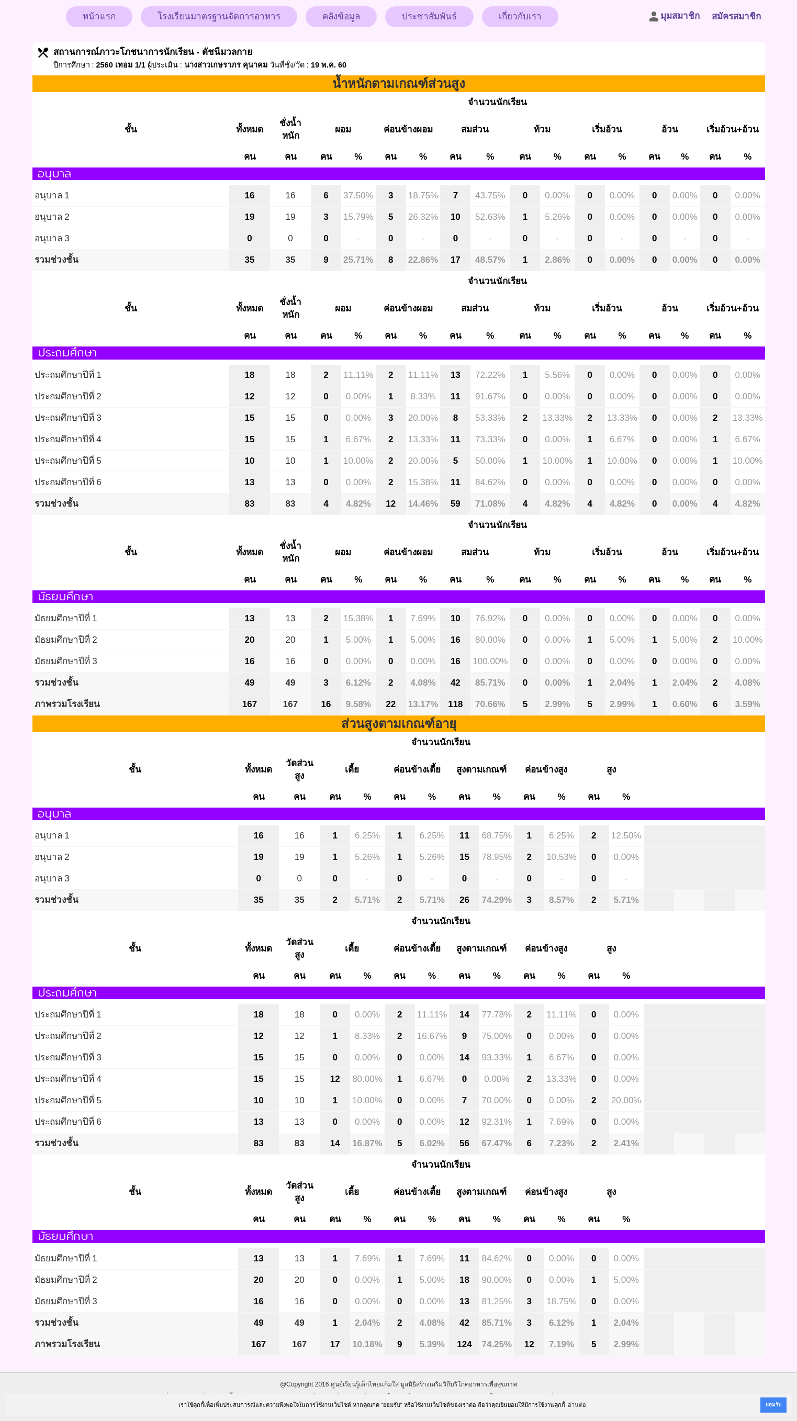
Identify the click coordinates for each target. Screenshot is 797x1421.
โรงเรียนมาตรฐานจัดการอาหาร (219, 16)
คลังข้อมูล (341, 16)
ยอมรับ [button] (773, 1404)
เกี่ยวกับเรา (520, 16)
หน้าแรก (99, 16)
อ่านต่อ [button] (577, 1405)
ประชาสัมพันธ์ (429, 16)
